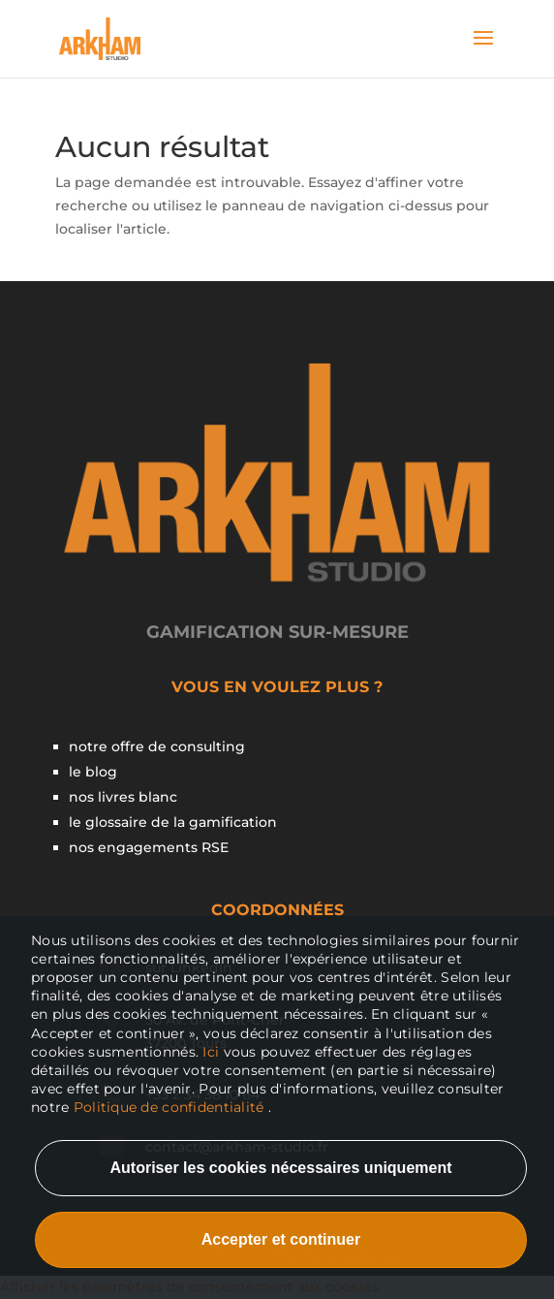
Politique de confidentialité (169, 1107)
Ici (212, 1052)
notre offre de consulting (157, 746)
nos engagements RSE (149, 847)
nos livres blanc (123, 797)
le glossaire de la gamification (173, 822)
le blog (93, 771)
